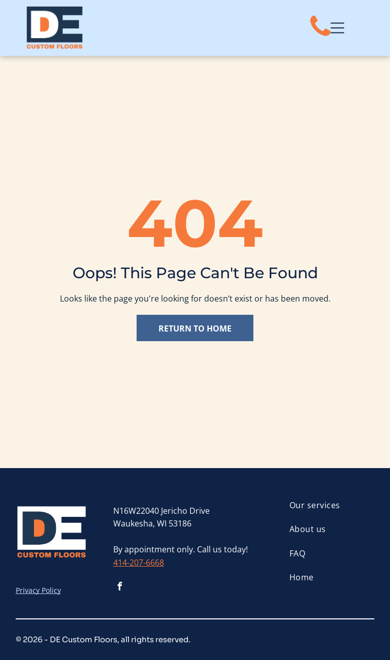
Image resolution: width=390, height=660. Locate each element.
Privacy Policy (38, 590)
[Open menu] (337, 28)
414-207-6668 (138, 562)
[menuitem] (331, 505)
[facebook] (119, 588)
